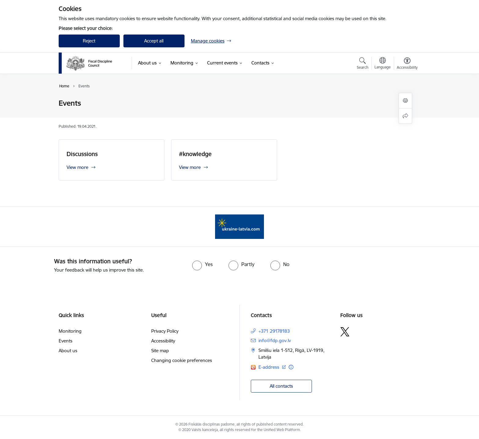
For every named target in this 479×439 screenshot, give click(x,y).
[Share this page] (405, 115)
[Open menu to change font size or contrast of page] (407, 64)
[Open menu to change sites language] (382, 64)
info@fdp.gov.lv (274, 340)
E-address (269, 367)
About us (68, 350)
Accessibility (163, 341)
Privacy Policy (164, 331)
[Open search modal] (362, 64)
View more (77, 167)
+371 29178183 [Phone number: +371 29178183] (274, 331)
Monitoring (70, 331)
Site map (160, 350)
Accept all (153, 41)
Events (65, 341)
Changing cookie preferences (181, 360)
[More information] (291, 367)
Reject (89, 41)
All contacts (281, 386)
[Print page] (405, 100)
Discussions (82, 154)
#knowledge (195, 154)
